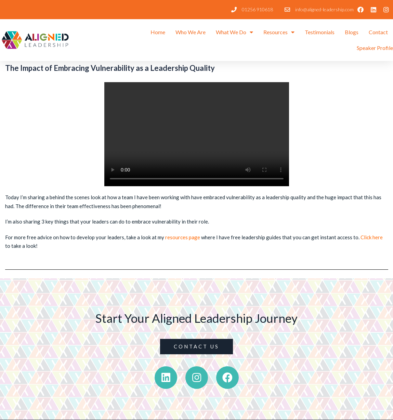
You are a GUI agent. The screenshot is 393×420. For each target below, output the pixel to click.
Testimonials (320, 32)
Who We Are (190, 32)
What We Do (234, 32)
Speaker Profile (375, 47)
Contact (378, 32)
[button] (196, 346)
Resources (278, 32)
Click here (372, 237)
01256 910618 (257, 9)
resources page (182, 237)
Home (157, 32)
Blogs (351, 32)
